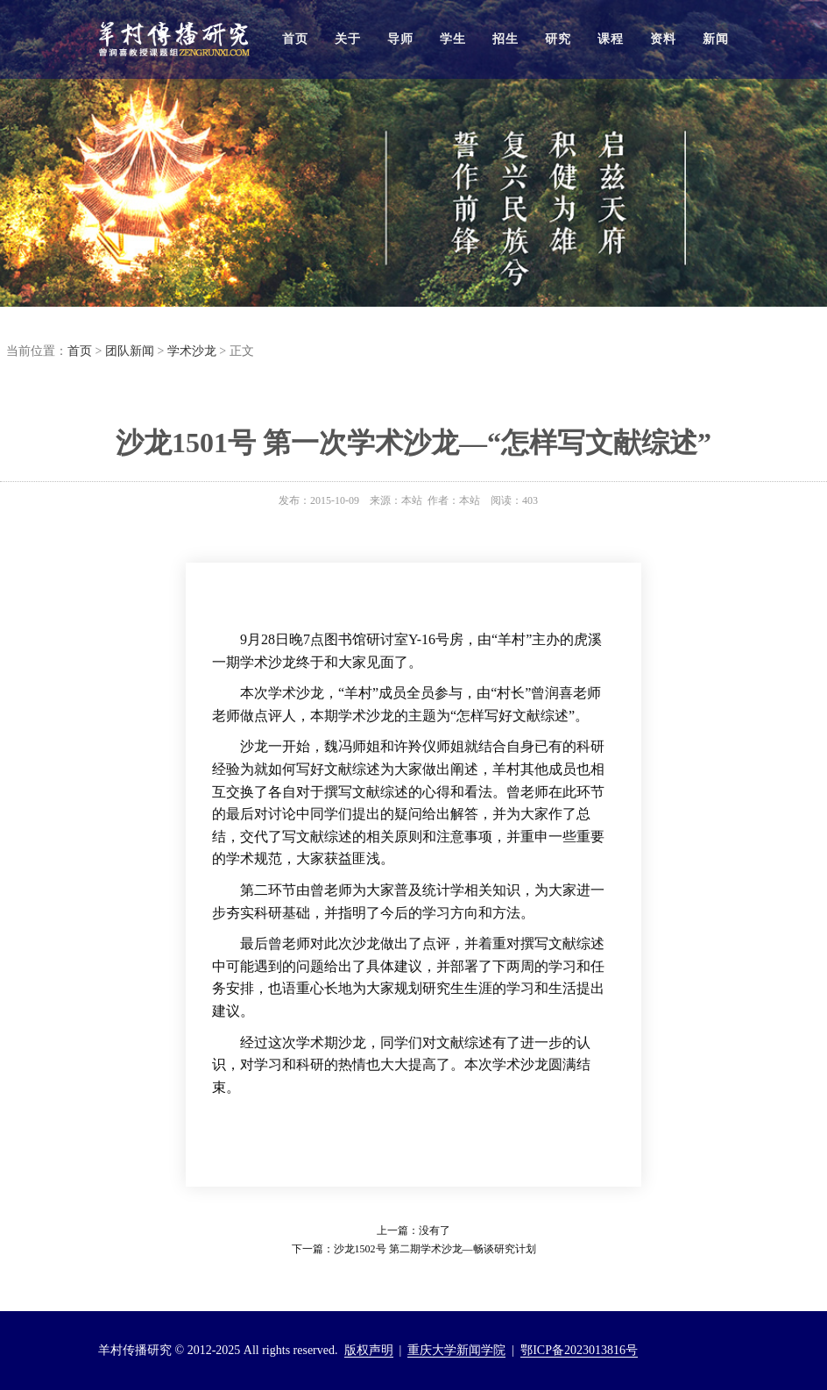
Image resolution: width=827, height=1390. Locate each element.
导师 (400, 39)
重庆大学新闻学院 (456, 1350)
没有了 (434, 1230)
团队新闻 (129, 351)
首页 (295, 39)
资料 (663, 39)
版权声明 (368, 1350)
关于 (348, 39)
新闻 (716, 39)
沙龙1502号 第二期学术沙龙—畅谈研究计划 (435, 1249)
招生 (505, 39)
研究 (558, 39)
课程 (610, 39)
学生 (453, 39)
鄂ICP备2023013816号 (579, 1350)
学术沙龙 (191, 351)
